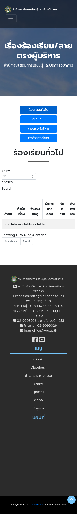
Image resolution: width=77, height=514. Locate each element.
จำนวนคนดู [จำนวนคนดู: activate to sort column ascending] (35, 211)
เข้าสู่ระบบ (38, 408)
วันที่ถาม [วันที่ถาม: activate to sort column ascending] (62, 209)
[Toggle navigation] (11, 18)
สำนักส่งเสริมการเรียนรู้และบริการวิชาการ (31, 9)
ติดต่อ (38, 400)
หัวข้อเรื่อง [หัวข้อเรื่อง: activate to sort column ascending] (21, 211)
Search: (22, 191)
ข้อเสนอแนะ (39, 119)
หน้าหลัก (38, 359)
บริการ (38, 383)
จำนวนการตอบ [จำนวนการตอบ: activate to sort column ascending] (49, 209)
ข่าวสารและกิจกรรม (38, 375)
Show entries (19, 176)
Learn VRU (38, 504)
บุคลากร (38, 392)
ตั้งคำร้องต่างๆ (38, 138)
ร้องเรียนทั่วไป (38, 109)
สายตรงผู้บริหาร (38, 128)
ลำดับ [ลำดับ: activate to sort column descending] (8, 213)
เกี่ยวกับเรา (38, 367)
